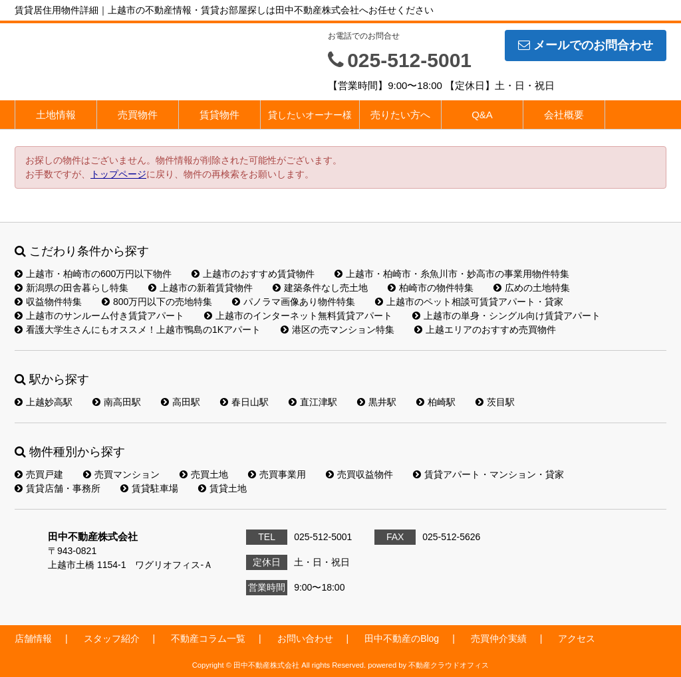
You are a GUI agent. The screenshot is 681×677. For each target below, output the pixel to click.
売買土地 (204, 474)
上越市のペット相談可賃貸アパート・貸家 (469, 301)
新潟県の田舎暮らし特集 (71, 287)
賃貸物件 (219, 114)
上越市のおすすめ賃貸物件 (253, 273)
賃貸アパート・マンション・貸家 (488, 474)
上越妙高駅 (43, 402)
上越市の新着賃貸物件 (200, 287)
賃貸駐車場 (149, 488)
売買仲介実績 (499, 638)
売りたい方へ (400, 114)
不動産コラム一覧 (208, 638)
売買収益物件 (359, 474)
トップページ (118, 174)
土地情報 (56, 114)
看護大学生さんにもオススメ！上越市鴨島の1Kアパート (138, 329)
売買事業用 (277, 474)
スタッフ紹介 (112, 638)
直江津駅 (313, 402)
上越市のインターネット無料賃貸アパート (298, 315)
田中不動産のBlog (401, 638)
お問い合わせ (305, 638)
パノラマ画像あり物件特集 (293, 301)
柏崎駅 (436, 402)
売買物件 (138, 114)
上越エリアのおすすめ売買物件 (485, 329)
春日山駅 (244, 402)
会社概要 (564, 114)
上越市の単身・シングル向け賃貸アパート (506, 315)
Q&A (482, 114)
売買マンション (121, 474)
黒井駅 (376, 402)
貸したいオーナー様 (310, 115)
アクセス (576, 638)
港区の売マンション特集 (337, 329)
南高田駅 (116, 402)
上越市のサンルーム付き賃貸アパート (99, 315)
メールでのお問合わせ (585, 45)
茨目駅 (495, 402)
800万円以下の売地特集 (157, 301)
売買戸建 (39, 474)
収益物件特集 (48, 301)
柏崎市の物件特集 (431, 287)
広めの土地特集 (531, 287)
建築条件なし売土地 (320, 287)
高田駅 (180, 402)
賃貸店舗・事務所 (57, 488)
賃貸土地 (222, 488)
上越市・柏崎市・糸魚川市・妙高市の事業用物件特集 (452, 273)
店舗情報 (33, 638)
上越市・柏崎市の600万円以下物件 (93, 273)
